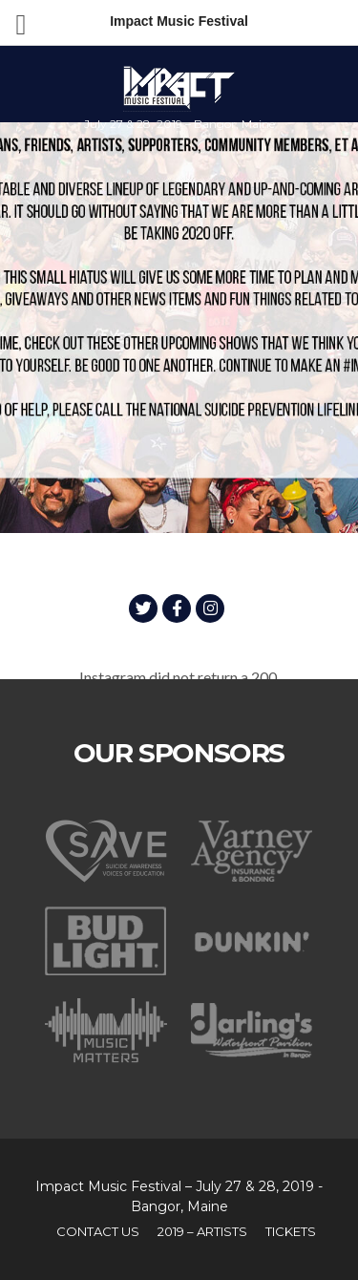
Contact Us (97, 1231)
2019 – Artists (202, 1231)
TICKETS (290, 1231)
